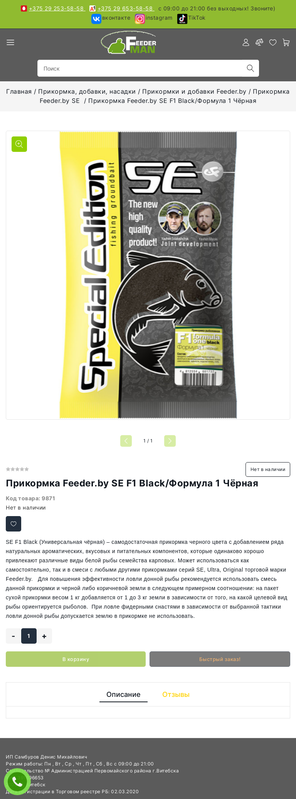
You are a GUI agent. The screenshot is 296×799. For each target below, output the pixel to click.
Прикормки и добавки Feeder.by (194, 91)
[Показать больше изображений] (19, 144)
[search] (250, 68)
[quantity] (29, 636)
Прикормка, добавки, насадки (87, 91)
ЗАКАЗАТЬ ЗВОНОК (19, 781)
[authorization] (246, 42)
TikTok (191, 19)
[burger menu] (10, 42)
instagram (153, 19)
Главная (19, 91)
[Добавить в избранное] (13, 524)
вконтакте (111, 19)
